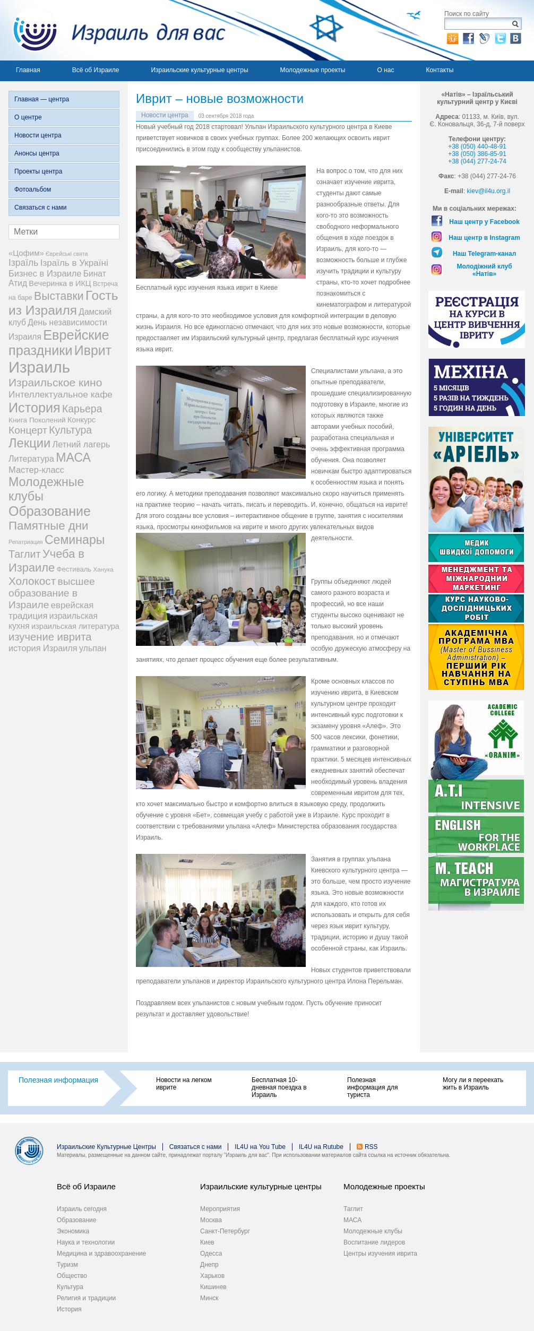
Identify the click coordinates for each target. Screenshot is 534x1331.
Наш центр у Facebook (484, 222)
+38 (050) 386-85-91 (477, 154)
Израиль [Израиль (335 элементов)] (39, 367)
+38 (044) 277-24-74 (477, 161)
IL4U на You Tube (260, 1147)
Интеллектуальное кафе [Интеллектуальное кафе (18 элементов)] (60, 394)
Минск (209, 1298)
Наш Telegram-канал (484, 253)
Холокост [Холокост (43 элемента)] (32, 581)
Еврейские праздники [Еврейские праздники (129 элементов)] (58, 342)
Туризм (67, 1264)
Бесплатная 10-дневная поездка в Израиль (279, 1087)
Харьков (212, 1276)
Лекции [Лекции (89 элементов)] (29, 443)
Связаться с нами (40, 207)
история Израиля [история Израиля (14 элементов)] (42, 648)
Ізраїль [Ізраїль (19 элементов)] (23, 262)
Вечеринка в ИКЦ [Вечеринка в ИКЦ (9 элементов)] (60, 283)
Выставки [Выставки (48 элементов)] (59, 296)
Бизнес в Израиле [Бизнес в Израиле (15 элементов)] (45, 273)
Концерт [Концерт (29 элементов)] (27, 430)
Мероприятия (220, 1209)
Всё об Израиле (95, 70)
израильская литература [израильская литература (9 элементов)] (75, 626)
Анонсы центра (36, 153)
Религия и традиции (86, 1298)
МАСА (352, 1220)
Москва (211, 1220)
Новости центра (38, 135)
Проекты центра (38, 171)
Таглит (353, 1209)
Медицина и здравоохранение (101, 1253)
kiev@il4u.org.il (489, 191)
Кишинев (213, 1287)
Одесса (211, 1253)
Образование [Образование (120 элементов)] (49, 511)
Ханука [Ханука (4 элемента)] (103, 569)
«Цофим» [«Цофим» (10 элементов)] (26, 252)
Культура (70, 1287)
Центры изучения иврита (380, 1253)
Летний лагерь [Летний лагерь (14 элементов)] (81, 444)
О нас (385, 70)
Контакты (439, 70)
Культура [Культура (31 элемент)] (70, 430)
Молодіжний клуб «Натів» (484, 270)
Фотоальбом (32, 189)
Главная (28, 70)
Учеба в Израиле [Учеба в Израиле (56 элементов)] (46, 560)
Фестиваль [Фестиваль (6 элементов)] (74, 569)
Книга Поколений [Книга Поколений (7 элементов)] (37, 420)
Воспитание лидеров (374, 1242)
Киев (207, 1242)
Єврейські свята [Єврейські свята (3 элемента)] (67, 253)
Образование (76, 1220)
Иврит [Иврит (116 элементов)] (92, 350)
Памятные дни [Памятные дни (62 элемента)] (48, 525)
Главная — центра (41, 99)
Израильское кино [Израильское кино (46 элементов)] (55, 382)
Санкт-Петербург (225, 1231)
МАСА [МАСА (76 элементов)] (73, 457)
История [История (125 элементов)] (34, 407)
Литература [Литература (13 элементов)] (31, 458)
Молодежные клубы (372, 1231)
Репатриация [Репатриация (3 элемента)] (25, 542)
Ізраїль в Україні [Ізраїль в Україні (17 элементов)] (74, 263)
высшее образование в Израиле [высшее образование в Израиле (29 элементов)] (51, 593)
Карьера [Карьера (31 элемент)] (82, 408)
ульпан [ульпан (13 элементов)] (93, 648)
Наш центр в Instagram (484, 237)
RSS (371, 1147)
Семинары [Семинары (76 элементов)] (75, 540)
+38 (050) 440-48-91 (477, 146)
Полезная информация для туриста (372, 1087)
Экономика (73, 1231)
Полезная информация (58, 1080)
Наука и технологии (86, 1242)
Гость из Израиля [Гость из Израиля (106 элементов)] (63, 302)
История (69, 1309)
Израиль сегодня (82, 1209)
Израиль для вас (113, 30)
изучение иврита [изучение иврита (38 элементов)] (50, 637)
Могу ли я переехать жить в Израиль (473, 1083)
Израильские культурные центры (199, 70)
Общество (72, 1276)
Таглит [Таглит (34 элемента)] (24, 554)
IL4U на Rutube (321, 1147)
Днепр (209, 1264)
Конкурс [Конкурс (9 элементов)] (81, 420)
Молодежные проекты (313, 70)
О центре (28, 117)
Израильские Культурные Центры (106, 1147)
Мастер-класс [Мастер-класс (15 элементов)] (36, 469)
